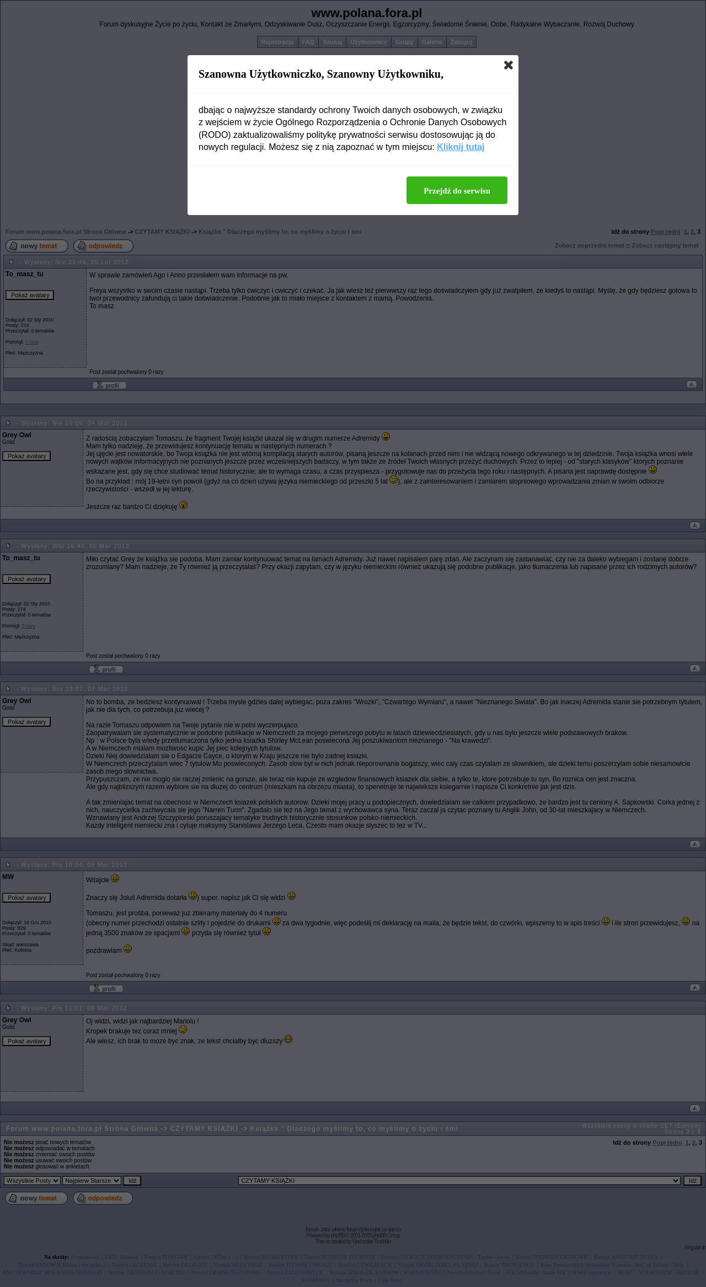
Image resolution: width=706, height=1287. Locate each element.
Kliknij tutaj (460, 147)
